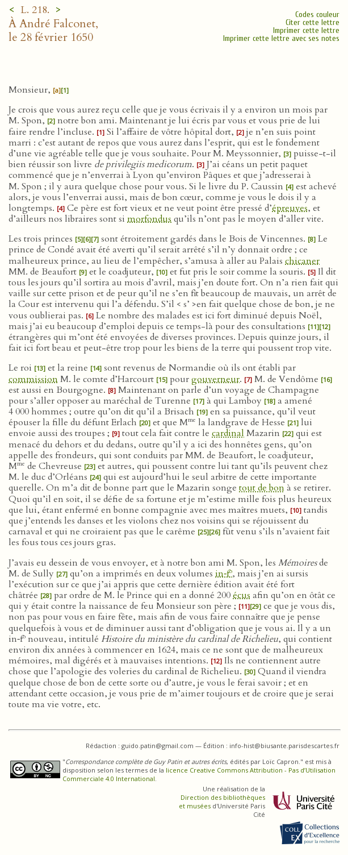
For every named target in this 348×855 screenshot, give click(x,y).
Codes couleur (317, 14)
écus (241, 595)
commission (33, 379)
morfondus (149, 219)
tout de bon (261, 488)
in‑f (223, 573)
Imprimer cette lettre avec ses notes (281, 38)
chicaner (302, 261)
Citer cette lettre (312, 22)
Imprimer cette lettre (306, 30)
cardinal (228, 433)
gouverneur (215, 379)
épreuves (290, 208)
